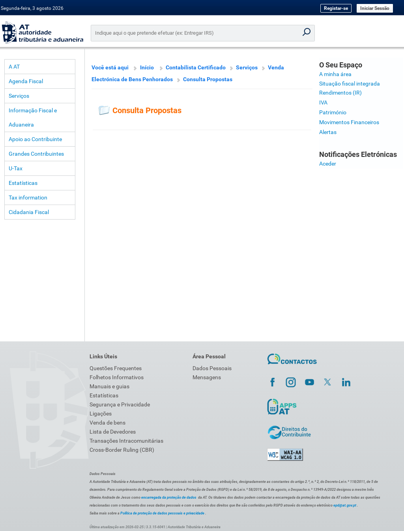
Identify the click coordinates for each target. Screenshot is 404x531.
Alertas (328, 132)
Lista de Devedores (113, 432)
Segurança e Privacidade (120, 404)
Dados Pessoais (212, 368)
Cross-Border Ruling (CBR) (122, 450)
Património (332, 112)
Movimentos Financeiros (349, 122)
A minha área (335, 74)
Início (147, 67)
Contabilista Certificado (196, 67)
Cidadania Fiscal (29, 212)
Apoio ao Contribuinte (35, 139)
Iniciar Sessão (374, 8)
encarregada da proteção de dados (168, 497)
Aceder (327, 163)
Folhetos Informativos (117, 377)
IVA (323, 102)
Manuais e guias (109, 386)
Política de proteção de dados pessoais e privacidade (162, 513)
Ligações (101, 413)
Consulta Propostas (207, 79)
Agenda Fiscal (26, 81)
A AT (14, 66)
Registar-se (336, 8)
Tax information (28, 197)
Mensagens (207, 377)
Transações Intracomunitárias (126, 441)
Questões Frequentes (116, 368)
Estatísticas (23, 183)
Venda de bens (107, 422)
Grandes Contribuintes (36, 154)
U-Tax (15, 168)
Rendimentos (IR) (340, 92)
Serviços (19, 96)
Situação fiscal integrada (349, 83)
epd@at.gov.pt (344, 505)
